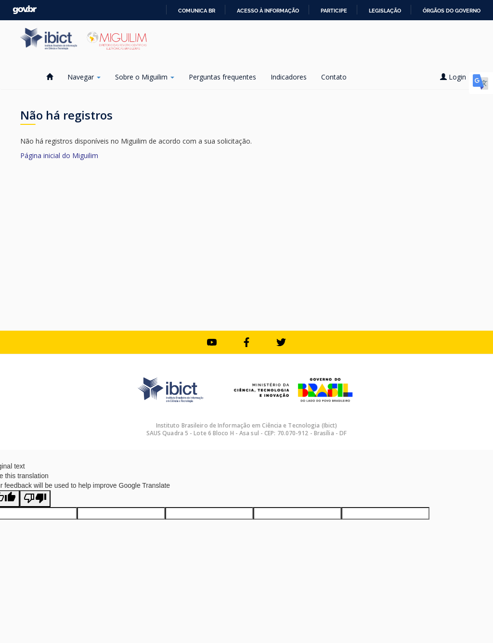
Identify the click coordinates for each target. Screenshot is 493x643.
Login (456, 76)
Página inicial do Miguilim (59, 155)
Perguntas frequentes (222, 76)
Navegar (84, 76)
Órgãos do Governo (451, 10)
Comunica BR (196, 10)
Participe (334, 10)
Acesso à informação (268, 10)
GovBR (25, 9)
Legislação (385, 10)
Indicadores (289, 76)
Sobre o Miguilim (144, 76)
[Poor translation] (35, 498)
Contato (334, 76)
